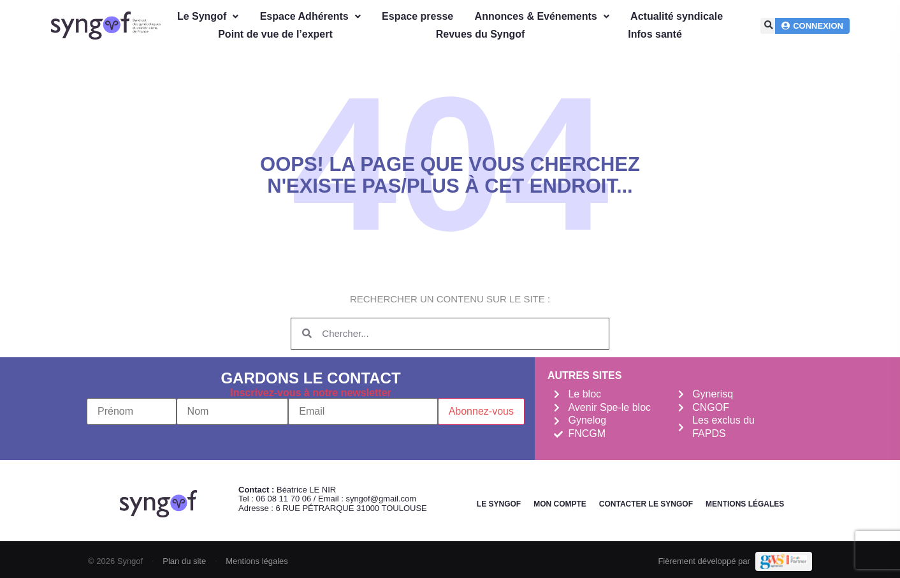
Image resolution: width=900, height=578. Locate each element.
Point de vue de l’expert (275, 34)
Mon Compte (559, 504)
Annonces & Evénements (542, 16)
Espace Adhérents (310, 16)
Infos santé (654, 34)
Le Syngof (207, 16)
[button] (768, 26)
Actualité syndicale (676, 16)
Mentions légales (745, 504)
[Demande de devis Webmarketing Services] (783, 561)
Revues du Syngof (480, 34)
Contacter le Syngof (646, 504)
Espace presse (417, 16)
